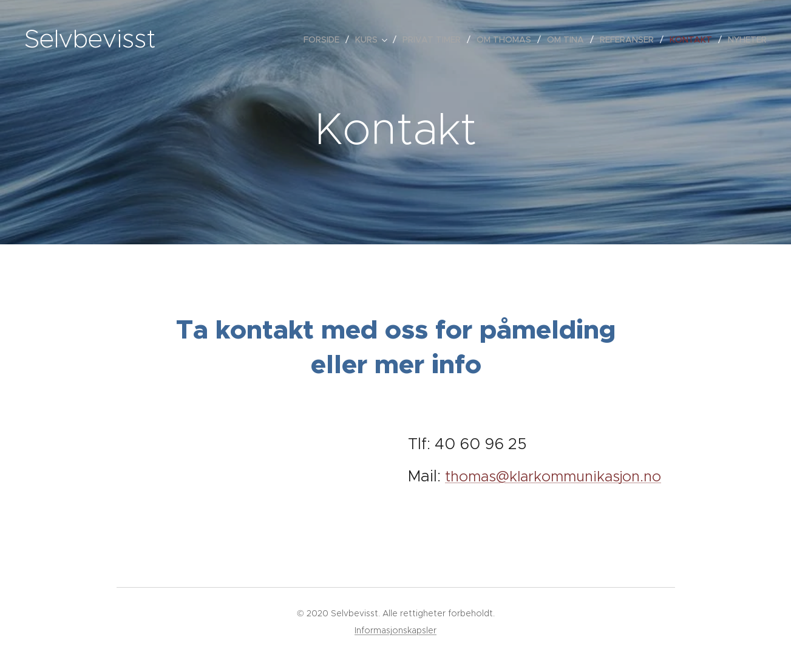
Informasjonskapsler (395, 630)
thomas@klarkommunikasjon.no (553, 476)
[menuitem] (324, 39)
